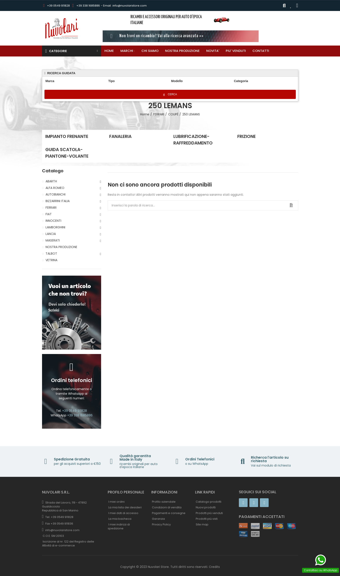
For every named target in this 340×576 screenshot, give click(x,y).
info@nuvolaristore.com (130, 6)
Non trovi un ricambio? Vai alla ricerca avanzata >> (161, 36)
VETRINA (51, 260)
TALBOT (51, 253)
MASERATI (53, 240)
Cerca (171, 95)
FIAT (49, 214)
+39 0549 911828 (58, 6)
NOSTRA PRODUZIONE (61, 247)
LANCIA (51, 234)
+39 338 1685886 (88, 6)
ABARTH (51, 181)
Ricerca (291, 205)
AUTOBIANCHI (55, 194)
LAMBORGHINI (55, 227)
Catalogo (52, 171)
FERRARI (51, 207)
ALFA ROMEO (55, 188)
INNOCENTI (53, 220)
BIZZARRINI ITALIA (58, 201)
